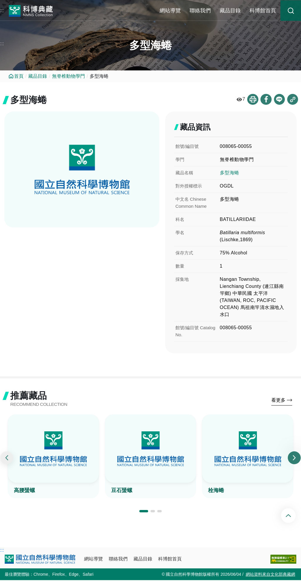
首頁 (19, 76)
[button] (143, 512)
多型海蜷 (229, 172)
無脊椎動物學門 (68, 76)
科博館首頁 (263, 10)
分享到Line (279, 99)
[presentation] (6, 458)
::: (2, 10)
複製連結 (292, 99)
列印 (251, 99)
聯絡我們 (200, 10)
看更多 (278, 400)
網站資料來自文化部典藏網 (270, 575)
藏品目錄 (230, 10)
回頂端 (293, 516)
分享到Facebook (265, 99)
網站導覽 (170, 10)
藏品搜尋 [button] (290, 10)
